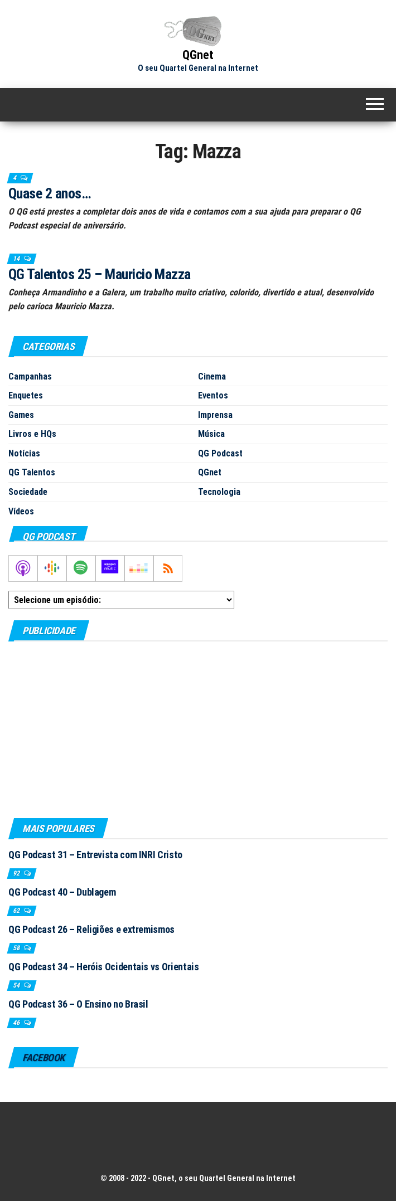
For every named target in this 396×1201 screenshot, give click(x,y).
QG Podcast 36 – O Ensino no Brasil (78, 1004)
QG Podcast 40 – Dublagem (61, 892)
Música (211, 434)
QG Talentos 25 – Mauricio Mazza (99, 274)
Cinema (212, 376)
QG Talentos (31, 472)
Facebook (43, 1057)
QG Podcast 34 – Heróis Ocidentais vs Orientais (103, 967)
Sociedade (27, 492)
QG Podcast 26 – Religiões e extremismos (91, 929)
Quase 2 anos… (49, 193)
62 (17, 911)
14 (17, 258)
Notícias (24, 453)
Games (21, 415)
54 (17, 985)
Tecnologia (219, 492)
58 (17, 948)
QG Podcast (220, 453)
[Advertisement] (198, 729)
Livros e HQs (32, 434)
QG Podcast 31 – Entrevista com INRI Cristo (95, 854)
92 (17, 873)
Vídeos (21, 511)
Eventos (213, 395)
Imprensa (215, 415)
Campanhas (30, 376)
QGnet (198, 55)
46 (17, 1023)
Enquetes (25, 395)
